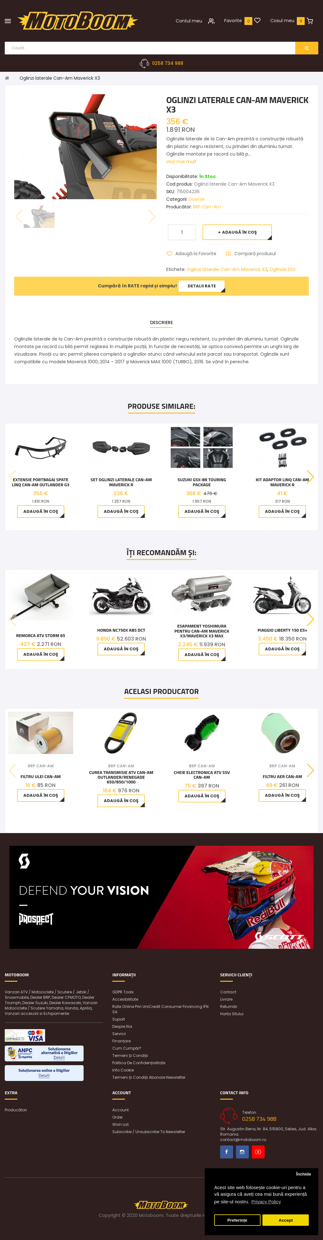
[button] (310, 477)
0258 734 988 (167, 63)
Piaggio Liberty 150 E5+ (282, 630)
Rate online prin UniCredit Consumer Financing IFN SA (160, 1009)
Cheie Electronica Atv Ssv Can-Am (202, 775)
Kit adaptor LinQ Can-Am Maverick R (282, 482)
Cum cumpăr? (126, 1048)
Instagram (242, 1151)
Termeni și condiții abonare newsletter (148, 1077)
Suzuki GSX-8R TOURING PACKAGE (202, 482)
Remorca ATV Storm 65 (40, 635)
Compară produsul (255, 253)
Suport (118, 1019)
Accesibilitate (125, 999)
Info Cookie (123, 1070)
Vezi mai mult (181, 161)
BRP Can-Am (207, 207)
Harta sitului (232, 1013)
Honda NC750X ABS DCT (121, 630)
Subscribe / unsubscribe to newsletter (148, 1131)
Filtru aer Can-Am (282, 776)
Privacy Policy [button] (266, 1201)
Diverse (197, 199)
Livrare (226, 999)
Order (117, 1117)
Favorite (233, 20)
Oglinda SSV (282, 269)
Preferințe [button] (237, 1220)
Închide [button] (303, 1174)
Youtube (258, 1151)
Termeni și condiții (130, 1055)
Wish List (120, 1124)
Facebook (226, 1151)
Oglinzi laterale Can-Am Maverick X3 (60, 78)
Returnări (228, 1006)
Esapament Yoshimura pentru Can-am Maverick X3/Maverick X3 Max (201, 630)
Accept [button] (286, 1220)
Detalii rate (202, 286)
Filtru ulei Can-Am (41, 776)
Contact (228, 992)
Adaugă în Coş (239, 232)
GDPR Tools (123, 992)
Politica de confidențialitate (138, 1062)
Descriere (161, 322)
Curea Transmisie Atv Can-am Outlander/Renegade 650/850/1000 (121, 777)
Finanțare (121, 1041)
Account (120, 1110)
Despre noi (122, 1026)
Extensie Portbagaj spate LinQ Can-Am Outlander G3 (40, 482)
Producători (16, 1110)
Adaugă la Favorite (195, 253)
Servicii (119, 1033)
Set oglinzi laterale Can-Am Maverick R (121, 482)
